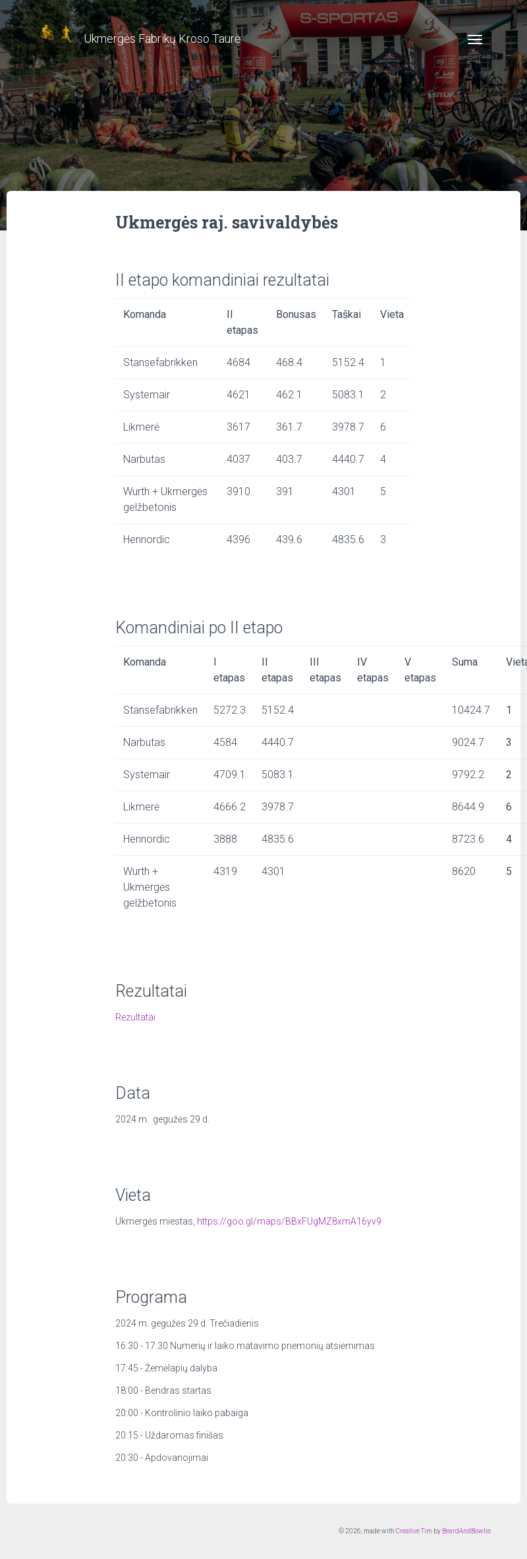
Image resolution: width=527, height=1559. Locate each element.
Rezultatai (135, 1017)
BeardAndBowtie (466, 1531)
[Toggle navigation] (475, 39)
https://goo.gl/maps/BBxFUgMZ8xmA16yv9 (289, 1221)
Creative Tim (414, 1531)
